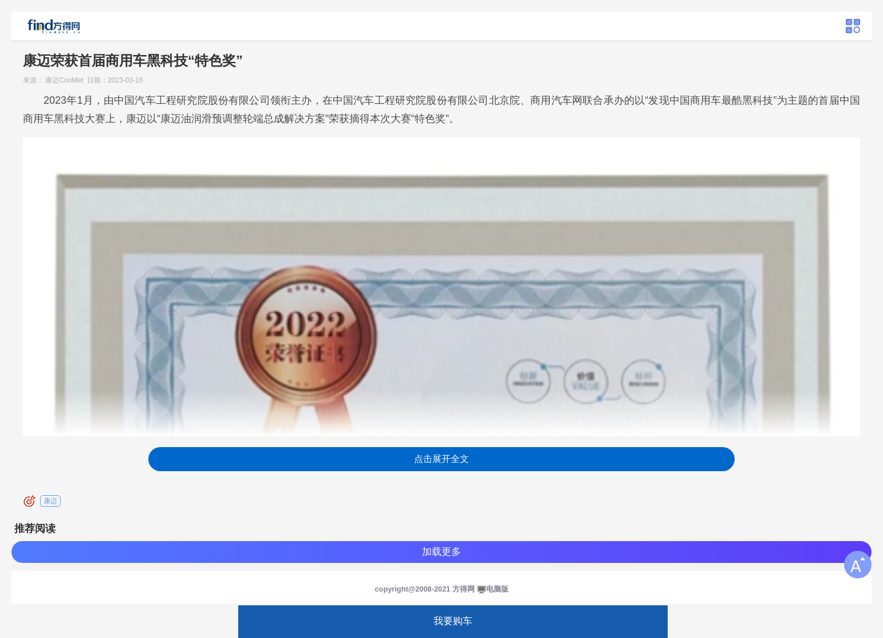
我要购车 (452, 621)
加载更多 (441, 551)
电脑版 (497, 589)
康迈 (50, 501)
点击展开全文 (441, 459)
